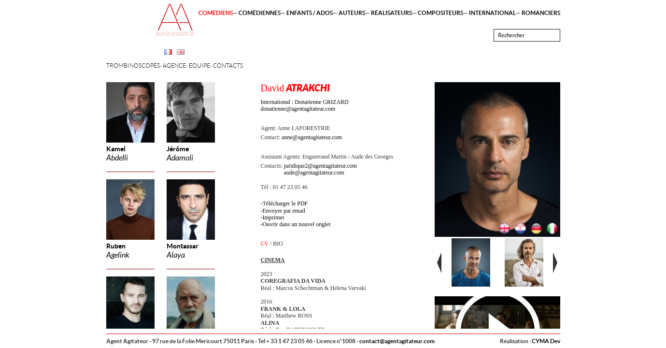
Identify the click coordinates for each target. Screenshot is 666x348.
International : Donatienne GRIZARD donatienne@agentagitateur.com (305, 105)
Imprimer (273, 217)
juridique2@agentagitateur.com (320, 165)
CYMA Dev (546, 341)
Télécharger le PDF (285, 203)
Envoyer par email (284, 210)
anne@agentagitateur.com (312, 137)
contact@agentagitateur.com (397, 341)
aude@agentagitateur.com (314, 172)
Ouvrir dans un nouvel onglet (297, 224)
